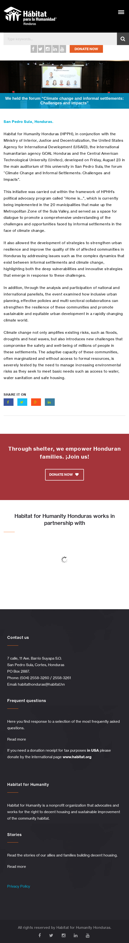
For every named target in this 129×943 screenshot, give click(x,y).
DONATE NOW (86, 49)
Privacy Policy (18, 886)
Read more (16, 739)
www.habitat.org (77, 757)
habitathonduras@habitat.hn (41, 684)
